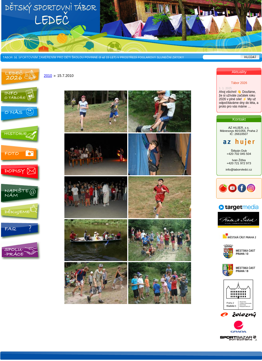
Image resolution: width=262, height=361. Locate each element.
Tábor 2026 (239, 83)
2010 (48, 76)
